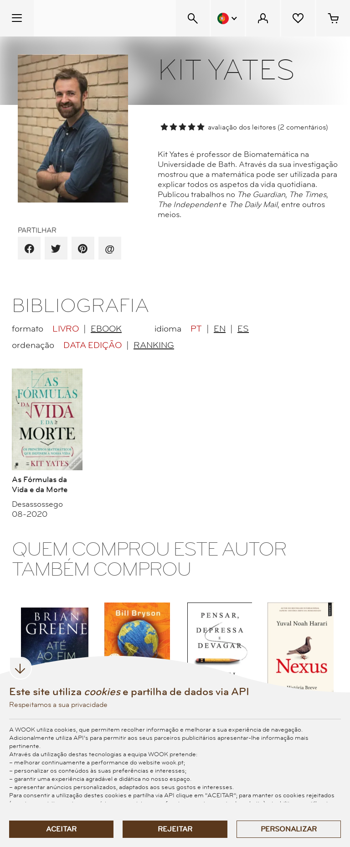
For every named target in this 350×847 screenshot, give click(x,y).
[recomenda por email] (109, 249)
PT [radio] (196, 328)
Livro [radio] (65, 328)
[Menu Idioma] (228, 18)
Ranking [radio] (154, 345)
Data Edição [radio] (92, 345)
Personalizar (289, 829)
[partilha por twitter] (56, 249)
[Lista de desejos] (298, 18)
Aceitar (61, 829)
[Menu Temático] (17, 18)
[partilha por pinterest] (83, 249)
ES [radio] (243, 328)
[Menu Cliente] (263, 18)
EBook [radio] (106, 328)
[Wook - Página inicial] (89, 18)
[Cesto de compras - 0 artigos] (333, 18)
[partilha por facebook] (29, 249)
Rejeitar (175, 829)
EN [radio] (220, 328)
